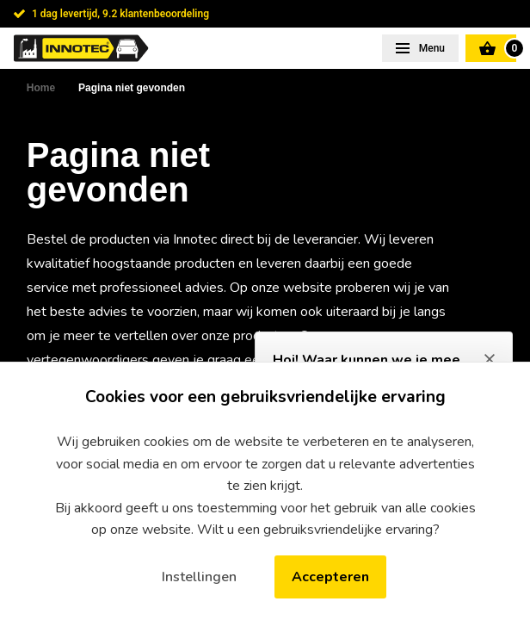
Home (41, 88)
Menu (430, 48)
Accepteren (330, 576)
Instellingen (199, 576)
